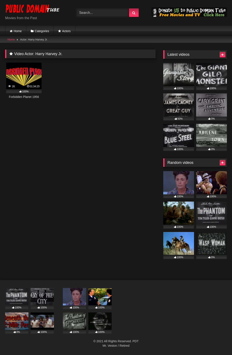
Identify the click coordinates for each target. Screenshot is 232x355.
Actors (66, 31)
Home (18, 31)
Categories (42, 31)
